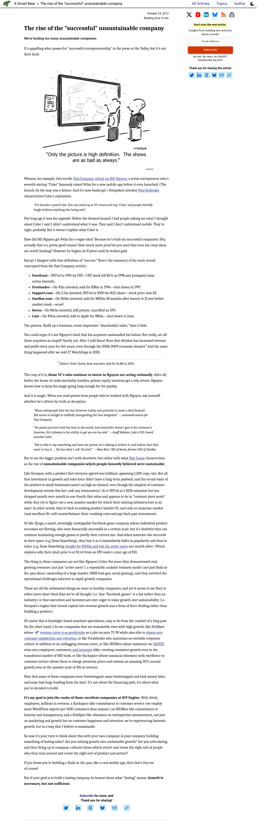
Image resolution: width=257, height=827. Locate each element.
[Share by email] (114, 808)
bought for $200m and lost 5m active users (96, 546)
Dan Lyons (137, 458)
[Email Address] (210, 41)
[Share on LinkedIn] (78, 808)
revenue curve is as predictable (62, 632)
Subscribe (87, 796)
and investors (82, 650)
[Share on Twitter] (66, 808)
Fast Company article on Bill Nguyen (100, 179)
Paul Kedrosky (148, 190)
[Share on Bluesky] (102, 808)
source (149, 169)
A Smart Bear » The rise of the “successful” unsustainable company (68, 3)
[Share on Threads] (90, 808)
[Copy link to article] (126, 808)
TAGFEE (158, 644)
